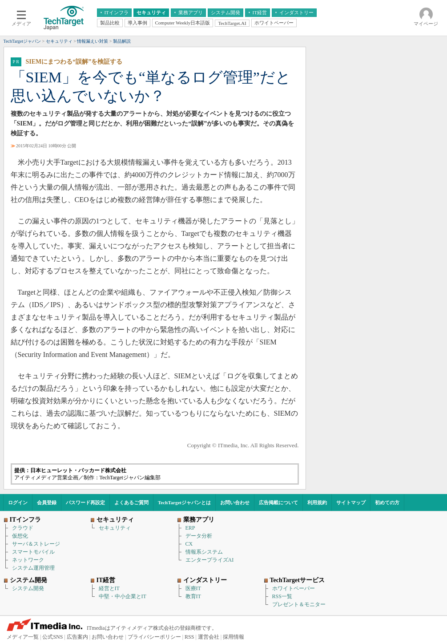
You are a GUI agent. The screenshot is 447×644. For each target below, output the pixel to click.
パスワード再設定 (85, 502)
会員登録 (46, 502)
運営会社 (208, 637)
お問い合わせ (235, 502)
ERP (190, 528)
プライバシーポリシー (154, 637)
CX (189, 544)
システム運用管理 (33, 568)
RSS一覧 (282, 596)
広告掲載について (278, 502)
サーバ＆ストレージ (36, 544)
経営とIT (109, 588)
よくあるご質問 (131, 502)
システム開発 (28, 588)
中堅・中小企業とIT (122, 596)
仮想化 (20, 536)
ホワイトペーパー (293, 588)
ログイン (18, 502)
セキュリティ (115, 528)
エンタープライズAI (209, 560)
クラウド (22, 528)
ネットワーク (28, 560)
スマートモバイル (33, 552)
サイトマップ (351, 502)
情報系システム (204, 552)
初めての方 (387, 502)
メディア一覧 (23, 637)
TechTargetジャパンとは (184, 502)
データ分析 (198, 536)
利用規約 (317, 502)
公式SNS (52, 637)
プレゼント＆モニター (299, 604)
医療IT (193, 588)
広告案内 (77, 637)
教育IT (193, 596)
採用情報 (233, 637)
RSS (189, 637)
